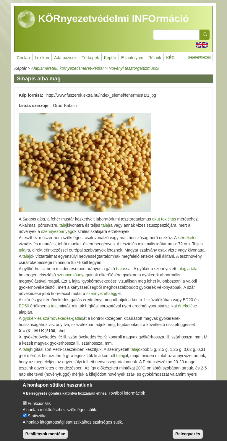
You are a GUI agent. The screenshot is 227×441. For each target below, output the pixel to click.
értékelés (189, 237)
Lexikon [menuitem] (42, 57)
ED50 (24, 306)
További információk (126, 397)
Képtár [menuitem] (110, 57)
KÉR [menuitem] (170, 57)
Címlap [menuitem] (23, 57)
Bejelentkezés (199, 57)
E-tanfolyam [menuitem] (132, 57)
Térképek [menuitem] (90, 57)
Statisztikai (38, 420)
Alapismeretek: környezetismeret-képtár (67, 68)
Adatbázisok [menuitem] (65, 57)
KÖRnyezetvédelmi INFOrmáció (103, 19)
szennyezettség (100, 293)
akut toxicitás (163, 219)
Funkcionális (39, 408)
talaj (63, 225)
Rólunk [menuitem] (154, 57)
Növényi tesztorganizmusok (134, 68)
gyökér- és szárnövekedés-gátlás (52, 318)
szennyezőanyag (56, 231)
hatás (121, 268)
